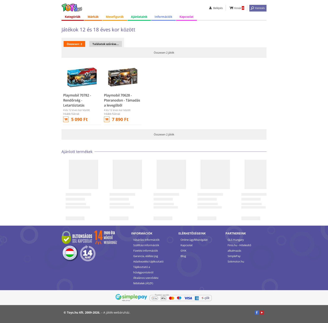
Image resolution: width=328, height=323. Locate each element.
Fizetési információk (145, 250)
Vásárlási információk (146, 240)
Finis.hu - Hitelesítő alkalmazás (239, 247)
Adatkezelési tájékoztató (148, 261)
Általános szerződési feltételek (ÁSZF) (145, 280)
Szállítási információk (146, 245)
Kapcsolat (186, 17)
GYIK (183, 250)
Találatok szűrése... (105, 44)
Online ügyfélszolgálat (194, 240)
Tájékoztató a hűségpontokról (143, 269)
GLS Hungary (236, 240)
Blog (183, 256)
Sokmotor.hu (236, 261)
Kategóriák (73, 17)
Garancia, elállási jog (145, 256)
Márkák (93, 17)
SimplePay (234, 256)
